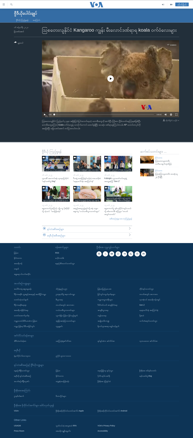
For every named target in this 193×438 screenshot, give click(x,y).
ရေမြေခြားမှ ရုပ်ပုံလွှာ (105, 371)
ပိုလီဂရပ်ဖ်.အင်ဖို (104, 376)
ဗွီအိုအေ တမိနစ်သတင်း (147, 371)
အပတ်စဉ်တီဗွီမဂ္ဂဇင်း (21, 381)
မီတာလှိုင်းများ (61, 396)
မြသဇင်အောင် (19, 31)
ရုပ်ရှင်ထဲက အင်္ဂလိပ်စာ (106, 341)
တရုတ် (16, 269)
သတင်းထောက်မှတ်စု (21, 315)
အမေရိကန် (18, 263)
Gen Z (142, 305)
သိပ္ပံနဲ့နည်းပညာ (61, 289)
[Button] (18, 43)
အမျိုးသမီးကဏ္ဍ (103, 321)
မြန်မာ (16, 253)
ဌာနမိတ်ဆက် (19, 396)
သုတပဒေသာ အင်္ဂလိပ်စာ (148, 341)
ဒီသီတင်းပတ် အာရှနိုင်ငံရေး (107, 305)
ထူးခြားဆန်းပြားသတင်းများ (65, 321)
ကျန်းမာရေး (102, 315)
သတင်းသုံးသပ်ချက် (21, 300)
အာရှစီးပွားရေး (103, 310)
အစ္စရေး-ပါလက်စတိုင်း (22, 274)
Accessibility (103, 431)
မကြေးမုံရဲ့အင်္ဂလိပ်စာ (63, 341)
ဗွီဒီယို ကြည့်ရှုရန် (22, 20)
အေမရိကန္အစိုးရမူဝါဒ (63, 431)
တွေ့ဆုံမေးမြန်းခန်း (62, 381)
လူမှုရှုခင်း (59, 326)
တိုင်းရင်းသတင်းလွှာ (146, 289)
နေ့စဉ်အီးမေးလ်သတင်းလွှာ (65, 263)
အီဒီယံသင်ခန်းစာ (20, 341)
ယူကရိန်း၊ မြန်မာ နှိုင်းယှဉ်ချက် (67, 315)
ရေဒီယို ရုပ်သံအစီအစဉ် (22, 376)
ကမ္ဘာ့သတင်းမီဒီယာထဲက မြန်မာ (25, 321)
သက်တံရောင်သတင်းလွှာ (148, 321)
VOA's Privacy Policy (106, 426)
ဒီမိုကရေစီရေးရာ (20, 305)
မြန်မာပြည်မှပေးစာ (105, 289)
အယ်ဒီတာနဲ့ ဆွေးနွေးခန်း (23, 289)
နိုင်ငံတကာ (158, 158)
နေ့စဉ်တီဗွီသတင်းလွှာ (22, 371)
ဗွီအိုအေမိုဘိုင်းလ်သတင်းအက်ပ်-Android (112, 411)
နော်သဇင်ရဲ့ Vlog (145, 376)
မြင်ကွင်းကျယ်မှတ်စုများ (106, 294)
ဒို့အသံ (141, 315)
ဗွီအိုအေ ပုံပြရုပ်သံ (104, 381)
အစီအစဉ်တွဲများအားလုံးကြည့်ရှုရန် (120, 219)
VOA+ (16, 411)
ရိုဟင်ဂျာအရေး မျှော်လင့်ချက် (108, 326)
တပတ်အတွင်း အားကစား (65, 305)
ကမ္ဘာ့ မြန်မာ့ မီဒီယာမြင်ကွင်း (24, 326)
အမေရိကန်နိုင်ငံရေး (21, 310)
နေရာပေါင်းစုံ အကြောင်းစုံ (148, 310)
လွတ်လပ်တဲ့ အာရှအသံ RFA (66, 426)
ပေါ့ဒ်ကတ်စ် (59, 258)
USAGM (17, 426)
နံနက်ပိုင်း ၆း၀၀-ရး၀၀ (22, 356)
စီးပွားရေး (59, 300)
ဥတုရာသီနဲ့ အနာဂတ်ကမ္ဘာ (65, 294)
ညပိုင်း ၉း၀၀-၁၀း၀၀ (63, 356)
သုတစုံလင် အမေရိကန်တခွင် (149, 300)
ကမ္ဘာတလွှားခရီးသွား (105, 300)
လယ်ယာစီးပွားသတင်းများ (65, 310)
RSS (57, 253)
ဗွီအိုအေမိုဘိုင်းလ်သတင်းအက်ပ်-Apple (70, 411)
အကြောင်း (36, 20)
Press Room (19, 431)
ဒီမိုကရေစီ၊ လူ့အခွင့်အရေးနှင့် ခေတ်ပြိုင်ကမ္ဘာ (30, 294)
